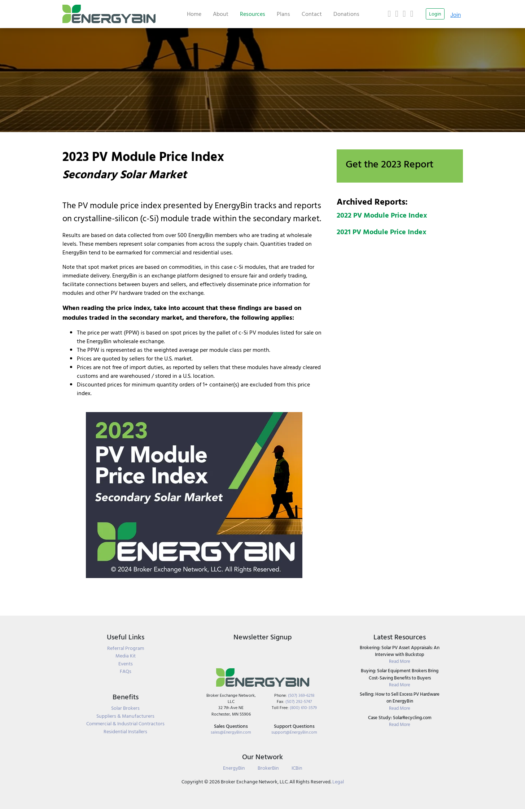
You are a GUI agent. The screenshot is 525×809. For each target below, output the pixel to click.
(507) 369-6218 (301, 695)
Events (125, 664)
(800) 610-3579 (303, 707)
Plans (283, 14)
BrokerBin (268, 768)
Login (435, 14)
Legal (338, 782)
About (220, 14)
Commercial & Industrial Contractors (125, 724)
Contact (312, 14)
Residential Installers (125, 732)
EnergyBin (234, 768)
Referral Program (125, 648)
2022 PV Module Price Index (382, 215)
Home (194, 14)
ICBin (297, 768)
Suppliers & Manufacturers (125, 716)
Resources (252, 14)
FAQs (125, 671)
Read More (399, 661)
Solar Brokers (125, 708)
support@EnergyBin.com (294, 732)
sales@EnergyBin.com (231, 732)
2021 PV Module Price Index (381, 232)
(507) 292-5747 (298, 701)
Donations (346, 14)
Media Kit (125, 656)
